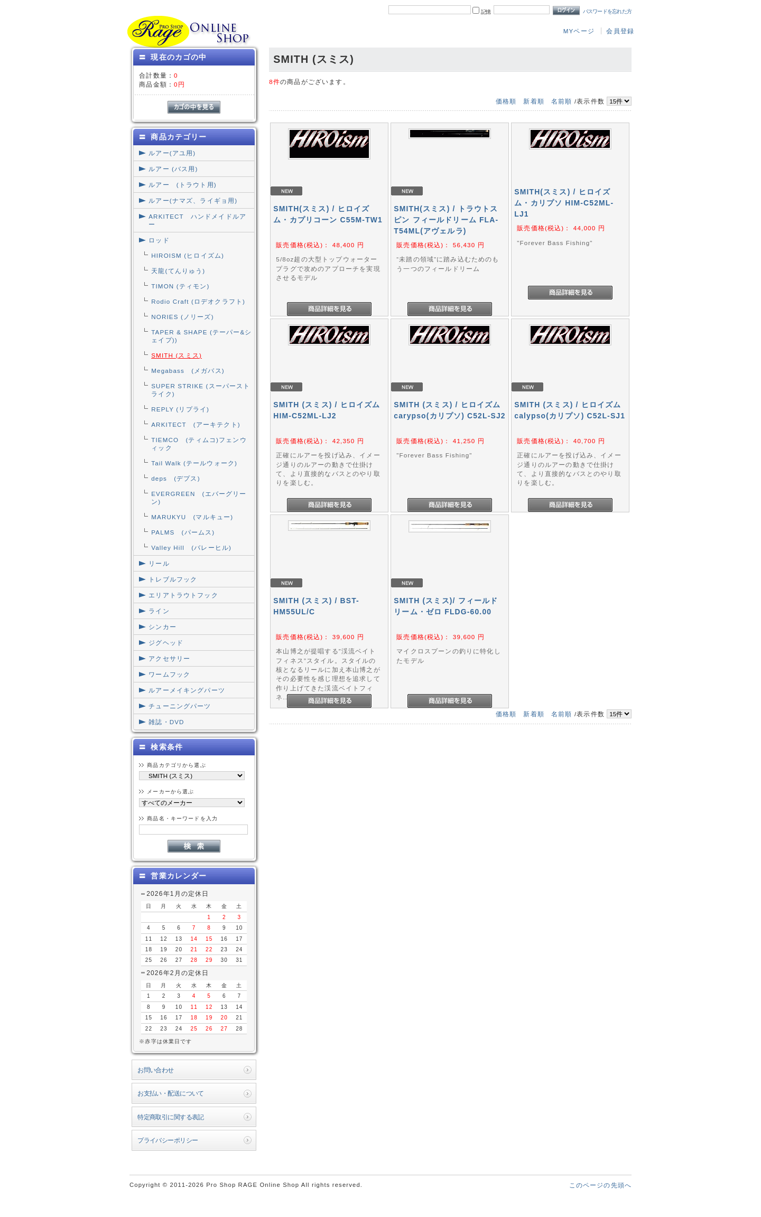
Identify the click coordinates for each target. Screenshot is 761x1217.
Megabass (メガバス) (188, 370)
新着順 (533, 101)
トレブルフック (173, 579)
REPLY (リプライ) (180, 409)
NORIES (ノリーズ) (182, 316)
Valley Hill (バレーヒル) (191, 547)
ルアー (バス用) (173, 168)
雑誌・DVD (166, 721)
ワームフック (169, 674)
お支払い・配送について (170, 1093)
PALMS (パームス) (183, 532)
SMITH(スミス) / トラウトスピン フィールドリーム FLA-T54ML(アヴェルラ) (446, 219)
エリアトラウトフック (183, 595)
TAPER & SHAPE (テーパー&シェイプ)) (201, 336)
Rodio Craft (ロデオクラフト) (198, 301)
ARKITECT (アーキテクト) (195, 424)
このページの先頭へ (600, 1185)
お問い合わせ (155, 1069)
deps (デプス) (175, 478)
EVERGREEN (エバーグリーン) (198, 497)
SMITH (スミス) (176, 355)
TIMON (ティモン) (180, 286)
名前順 (561, 101)
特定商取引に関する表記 (170, 1116)
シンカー (163, 626)
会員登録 (620, 30)
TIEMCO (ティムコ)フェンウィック (199, 443)
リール (159, 563)
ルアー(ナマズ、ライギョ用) (193, 200)
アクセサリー (169, 658)
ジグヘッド (166, 642)
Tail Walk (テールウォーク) (194, 463)
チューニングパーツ (180, 706)
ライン (159, 610)
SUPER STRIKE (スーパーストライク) (200, 389)
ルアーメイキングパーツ (187, 690)
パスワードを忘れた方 (607, 11)
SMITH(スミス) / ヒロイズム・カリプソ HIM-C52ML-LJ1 (564, 203)
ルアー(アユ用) (172, 152)
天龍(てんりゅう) (178, 270)
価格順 (506, 101)
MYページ (579, 30)
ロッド (159, 240)
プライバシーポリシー (167, 1140)
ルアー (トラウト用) (182, 184)
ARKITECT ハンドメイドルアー (197, 220)
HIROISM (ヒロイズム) (187, 255)
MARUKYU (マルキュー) (192, 516)
